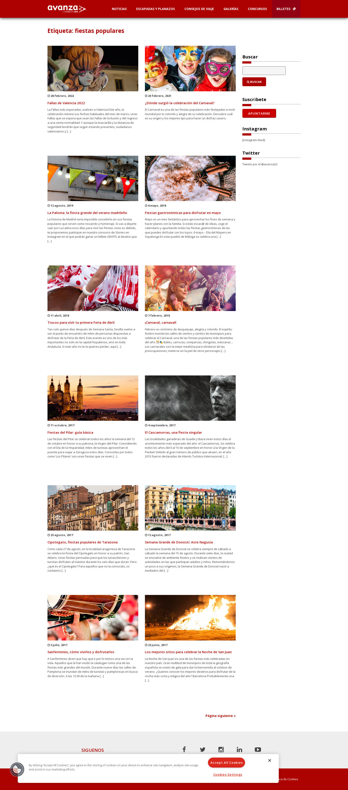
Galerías (230, 9)
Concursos (257, 9)
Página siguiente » (221, 716)
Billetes (286, 9)
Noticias (119, 9)
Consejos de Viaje (199, 9)
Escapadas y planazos (155, 9)
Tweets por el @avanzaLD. (260, 164)
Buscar (254, 82)
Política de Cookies (285, 779)
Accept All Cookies (226, 762)
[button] (17, 769)
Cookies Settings (227, 774)
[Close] (269, 760)
